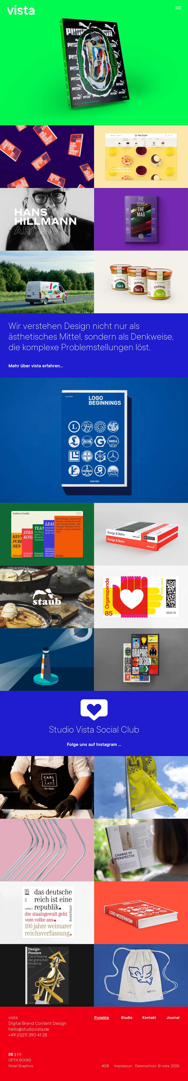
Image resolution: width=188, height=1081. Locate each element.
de (11, 1055)
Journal (173, 1018)
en (19, 1055)
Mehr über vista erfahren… (35, 366)
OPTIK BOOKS (19, 1060)
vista (21, 11)
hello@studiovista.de (28, 1029)
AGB (105, 1066)
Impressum (123, 1066)
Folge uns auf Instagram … (94, 744)
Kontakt (149, 1018)
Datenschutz (145, 1066)
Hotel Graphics (20, 1066)
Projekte (101, 1018)
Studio (126, 1018)
